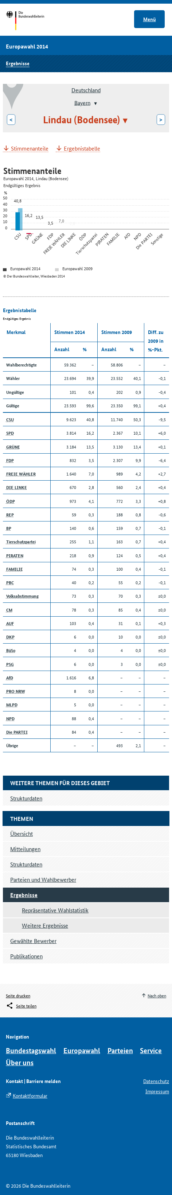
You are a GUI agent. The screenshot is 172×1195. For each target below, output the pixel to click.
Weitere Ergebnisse (45, 925)
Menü (149, 19)
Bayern (82, 102)
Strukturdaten (26, 864)
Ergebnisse (18, 63)
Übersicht (21, 833)
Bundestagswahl (31, 1050)
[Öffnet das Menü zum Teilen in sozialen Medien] (21, 1005)
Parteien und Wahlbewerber (43, 879)
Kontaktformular (30, 1095)
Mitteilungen (25, 849)
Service (151, 1050)
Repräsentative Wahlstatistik (55, 910)
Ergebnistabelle (82, 148)
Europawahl (81, 1050)
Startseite (32, 21)
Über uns (20, 1062)
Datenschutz (156, 1081)
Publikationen (26, 956)
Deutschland (86, 90)
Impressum (157, 1091)
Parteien (120, 1050)
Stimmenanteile (29, 148)
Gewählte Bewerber (33, 940)
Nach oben (157, 995)
